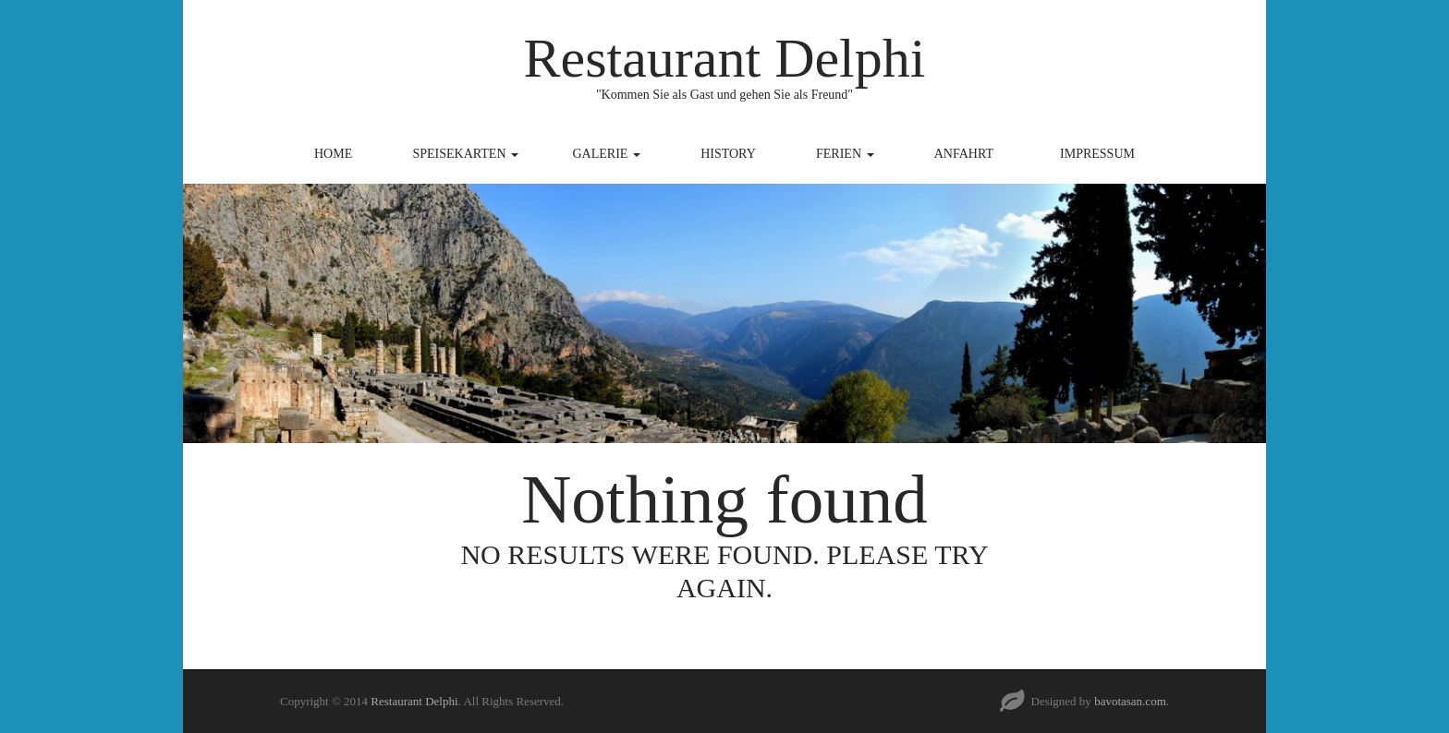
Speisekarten (465, 154)
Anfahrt (963, 154)
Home (333, 154)
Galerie (606, 154)
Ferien (845, 154)
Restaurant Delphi (725, 58)
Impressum (1097, 154)
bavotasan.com (1130, 701)
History (728, 154)
